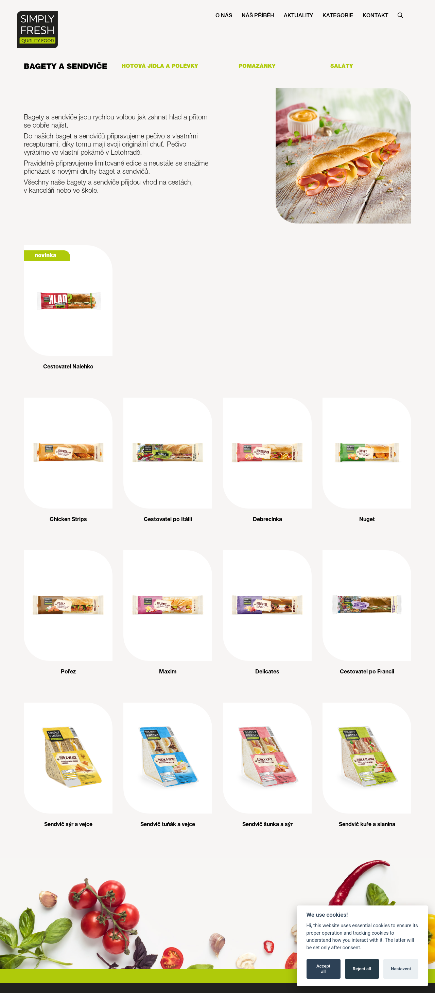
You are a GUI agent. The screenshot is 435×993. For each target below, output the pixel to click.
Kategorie (338, 16)
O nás (223, 16)
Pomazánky (257, 66)
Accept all (323, 968)
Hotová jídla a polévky (160, 66)
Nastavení (401, 968)
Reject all (362, 968)
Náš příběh (258, 16)
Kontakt (375, 16)
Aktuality (298, 16)
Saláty (341, 66)
